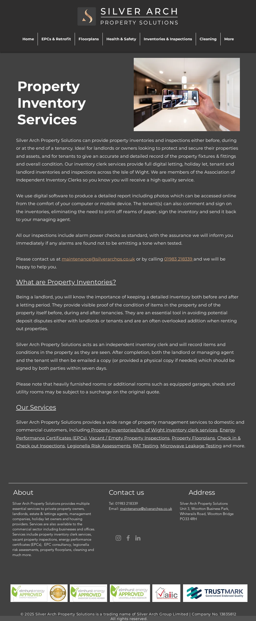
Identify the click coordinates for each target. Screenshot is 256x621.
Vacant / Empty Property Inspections (129, 438)
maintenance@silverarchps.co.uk (98, 259)
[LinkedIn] (138, 538)
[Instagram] (118, 538)
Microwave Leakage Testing (191, 446)
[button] (56, 39)
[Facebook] (128, 538)
